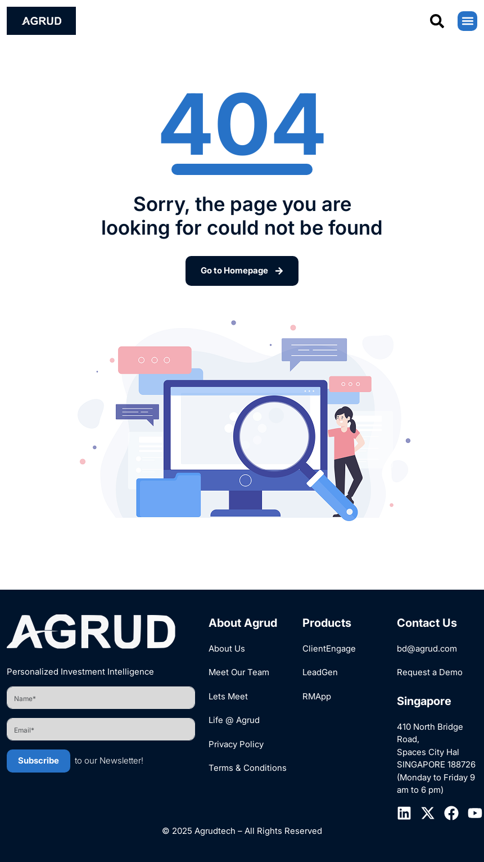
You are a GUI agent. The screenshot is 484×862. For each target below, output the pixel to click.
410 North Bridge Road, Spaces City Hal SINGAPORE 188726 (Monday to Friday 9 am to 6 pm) (436, 758)
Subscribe (38, 760)
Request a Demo (430, 672)
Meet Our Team (239, 672)
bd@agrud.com (427, 648)
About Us (227, 648)
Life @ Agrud (234, 720)
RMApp (316, 696)
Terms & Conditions (248, 767)
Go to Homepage (242, 270)
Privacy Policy (236, 744)
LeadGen (320, 672)
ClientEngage (329, 648)
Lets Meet (228, 696)
